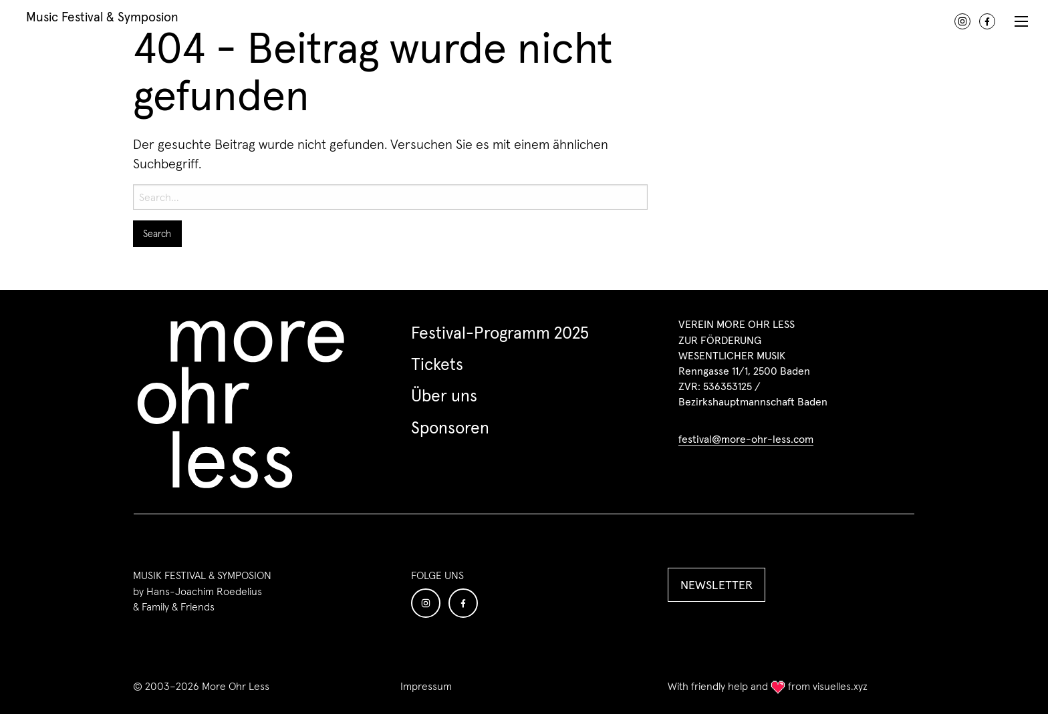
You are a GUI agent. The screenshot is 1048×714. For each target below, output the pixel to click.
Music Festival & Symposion (102, 16)
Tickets (437, 364)
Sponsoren (450, 427)
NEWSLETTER (716, 584)
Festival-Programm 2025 (500, 332)
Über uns (444, 395)
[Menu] (1021, 20)
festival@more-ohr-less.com (745, 438)
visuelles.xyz (840, 686)
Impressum (426, 687)
